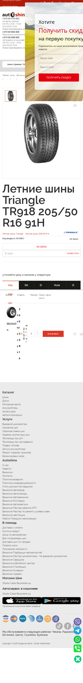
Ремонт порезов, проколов (16, 452)
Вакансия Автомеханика (15, 497)
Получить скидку (58, 77)
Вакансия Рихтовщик (13, 501)
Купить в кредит (11, 531)
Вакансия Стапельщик (14, 567)
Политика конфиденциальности (19, 483)
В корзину (53, 334)
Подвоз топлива (10, 445)
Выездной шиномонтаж (14, 424)
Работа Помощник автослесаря (19, 518)
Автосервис (10, 19)
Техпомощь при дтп (12, 438)
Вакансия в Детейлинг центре (18, 563)
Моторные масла (11, 404)
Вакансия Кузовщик (12, 570)
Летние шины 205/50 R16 (37, 234)
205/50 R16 (19, 334)
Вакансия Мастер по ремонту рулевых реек (26, 511)
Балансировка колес (13, 456)
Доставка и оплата (12, 527)
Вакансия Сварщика (13, 559)
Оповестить (73, 253)
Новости (6, 468)
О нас (5, 465)
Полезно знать (10, 545)
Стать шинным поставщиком (17, 486)
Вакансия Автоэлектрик (15, 504)
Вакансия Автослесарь (14, 493)
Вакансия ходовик (12, 574)
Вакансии (7, 472)
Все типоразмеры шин (14, 538)
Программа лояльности (14, 549)
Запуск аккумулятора (13, 449)
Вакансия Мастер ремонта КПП (19, 508)
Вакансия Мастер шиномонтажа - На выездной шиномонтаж (34, 556)
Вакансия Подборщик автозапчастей (22, 552)
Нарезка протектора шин (16, 434)
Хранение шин (10, 427)
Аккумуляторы (10, 408)
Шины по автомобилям (14, 534)
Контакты (7, 476)
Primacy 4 (18, 334)
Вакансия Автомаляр (13, 490)
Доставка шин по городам (16, 542)
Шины (5, 397)
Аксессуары (10, 6)
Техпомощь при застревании (17, 442)
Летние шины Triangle (13, 234)
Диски (5, 401)
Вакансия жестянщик (13, 515)
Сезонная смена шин (13, 431)
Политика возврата (12, 479)
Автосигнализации (14, 12)
